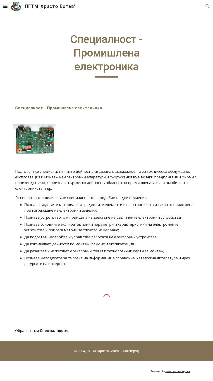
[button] (5, 6)
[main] (106, 55)
